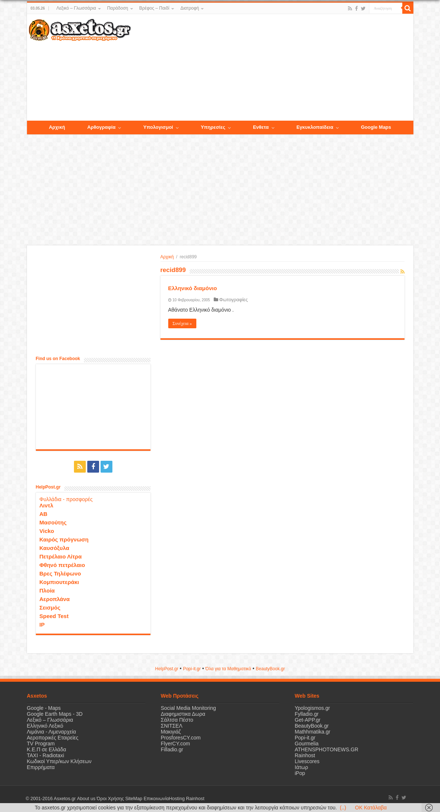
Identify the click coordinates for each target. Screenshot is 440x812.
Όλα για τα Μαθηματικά (228, 668)
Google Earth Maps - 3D (55, 714)
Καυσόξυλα (55, 548)
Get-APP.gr (308, 720)
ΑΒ (44, 514)
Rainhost (305, 755)
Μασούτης (53, 522)
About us (86, 798)
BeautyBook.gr (312, 726)
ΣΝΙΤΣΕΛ (172, 726)
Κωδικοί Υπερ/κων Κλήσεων (59, 761)
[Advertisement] (271, 68)
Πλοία (47, 590)
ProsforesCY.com (181, 738)
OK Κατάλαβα (371, 808)
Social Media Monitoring (188, 708)
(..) (343, 808)
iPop (300, 773)
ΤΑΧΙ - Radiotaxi (45, 755)
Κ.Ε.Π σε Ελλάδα (46, 749)
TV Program (41, 743)
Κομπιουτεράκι (59, 582)
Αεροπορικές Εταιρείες (53, 738)
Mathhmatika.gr (312, 732)
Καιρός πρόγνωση (64, 539)
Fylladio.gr (307, 714)
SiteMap (133, 798)
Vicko (47, 531)
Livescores (307, 761)
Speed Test (54, 616)
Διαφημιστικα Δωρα (183, 714)
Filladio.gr (172, 749)
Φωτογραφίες (233, 299)
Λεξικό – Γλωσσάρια (76, 8)
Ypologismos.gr (312, 708)
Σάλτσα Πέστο (177, 720)
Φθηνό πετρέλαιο (62, 565)
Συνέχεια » (182, 323)
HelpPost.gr (166, 668)
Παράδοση (117, 8)
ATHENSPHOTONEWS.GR (326, 749)
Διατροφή (189, 8)
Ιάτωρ (301, 767)
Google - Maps (44, 708)
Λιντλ (47, 505)
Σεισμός (50, 607)
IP (42, 624)
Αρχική (167, 256)
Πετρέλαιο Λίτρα (61, 556)
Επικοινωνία (156, 798)
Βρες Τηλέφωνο (60, 573)
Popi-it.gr (192, 668)
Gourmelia (307, 743)
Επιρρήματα (41, 767)
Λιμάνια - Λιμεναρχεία (51, 732)
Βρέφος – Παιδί (154, 8)
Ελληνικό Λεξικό (45, 726)
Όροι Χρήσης (110, 798)
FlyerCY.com (175, 743)
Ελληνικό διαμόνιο (192, 288)
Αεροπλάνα (55, 599)
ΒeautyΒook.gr (270, 668)
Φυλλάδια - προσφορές (66, 499)
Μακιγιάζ (171, 732)
